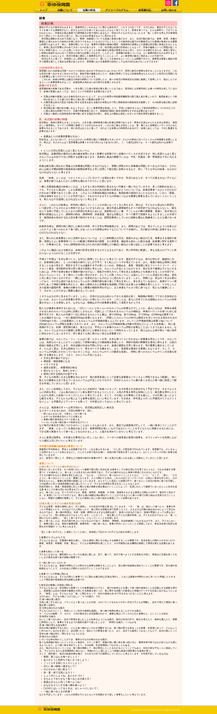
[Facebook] (176, 3)
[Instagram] (168, 3)
